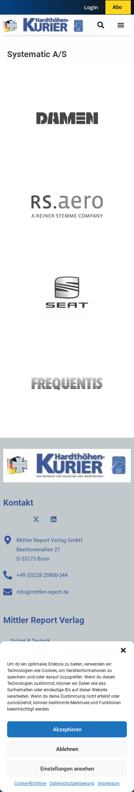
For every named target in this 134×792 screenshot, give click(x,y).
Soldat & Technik (30, 641)
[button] (123, 650)
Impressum (109, 783)
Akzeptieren (67, 729)
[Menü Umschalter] (120, 25)
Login (91, 7)
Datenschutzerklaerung (72, 783)
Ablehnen (67, 749)
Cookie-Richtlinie (30, 783)
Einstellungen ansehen (67, 769)
